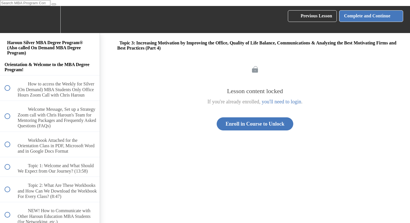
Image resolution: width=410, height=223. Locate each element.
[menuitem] (49, 19)
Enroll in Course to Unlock (255, 124)
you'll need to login (281, 102)
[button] (10, 19)
